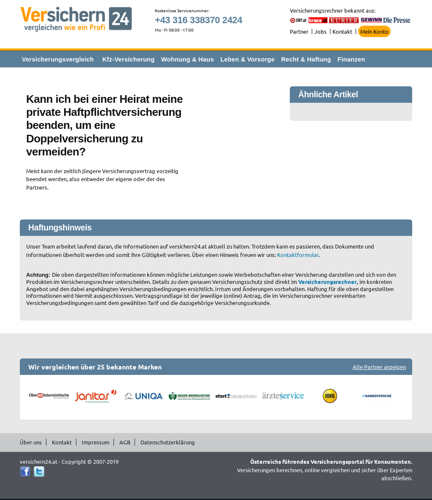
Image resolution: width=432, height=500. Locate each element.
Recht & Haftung (306, 59)
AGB (124, 442)
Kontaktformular (298, 254)
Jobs (320, 31)
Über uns (31, 442)
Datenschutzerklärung (167, 442)
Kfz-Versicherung (129, 59)
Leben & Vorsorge (247, 59)
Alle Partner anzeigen (379, 366)
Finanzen (351, 59)
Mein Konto (374, 31)
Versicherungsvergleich (58, 59)
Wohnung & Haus (187, 59)
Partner (299, 31)
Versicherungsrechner (327, 281)
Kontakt (342, 31)
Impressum (95, 442)
